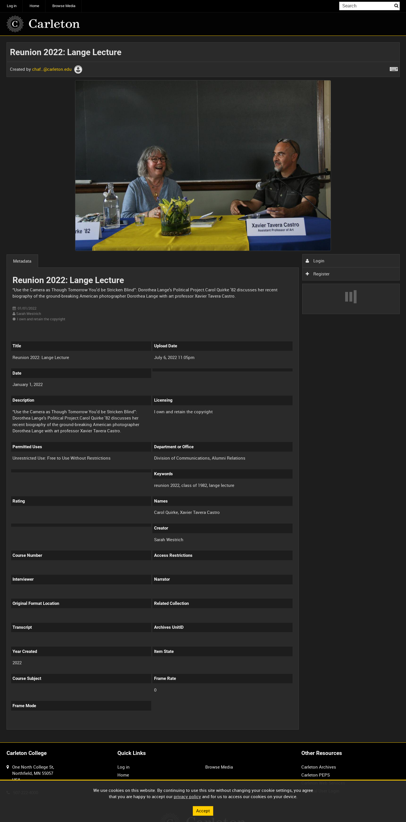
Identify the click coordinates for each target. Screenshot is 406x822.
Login (315, 260)
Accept (203, 810)
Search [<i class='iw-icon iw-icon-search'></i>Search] (396, 5)
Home (34, 5)
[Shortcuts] (394, 68)
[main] (203, 389)
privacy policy (187, 796)
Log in (11, 5)
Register (318, 274)
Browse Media (63, 5)
